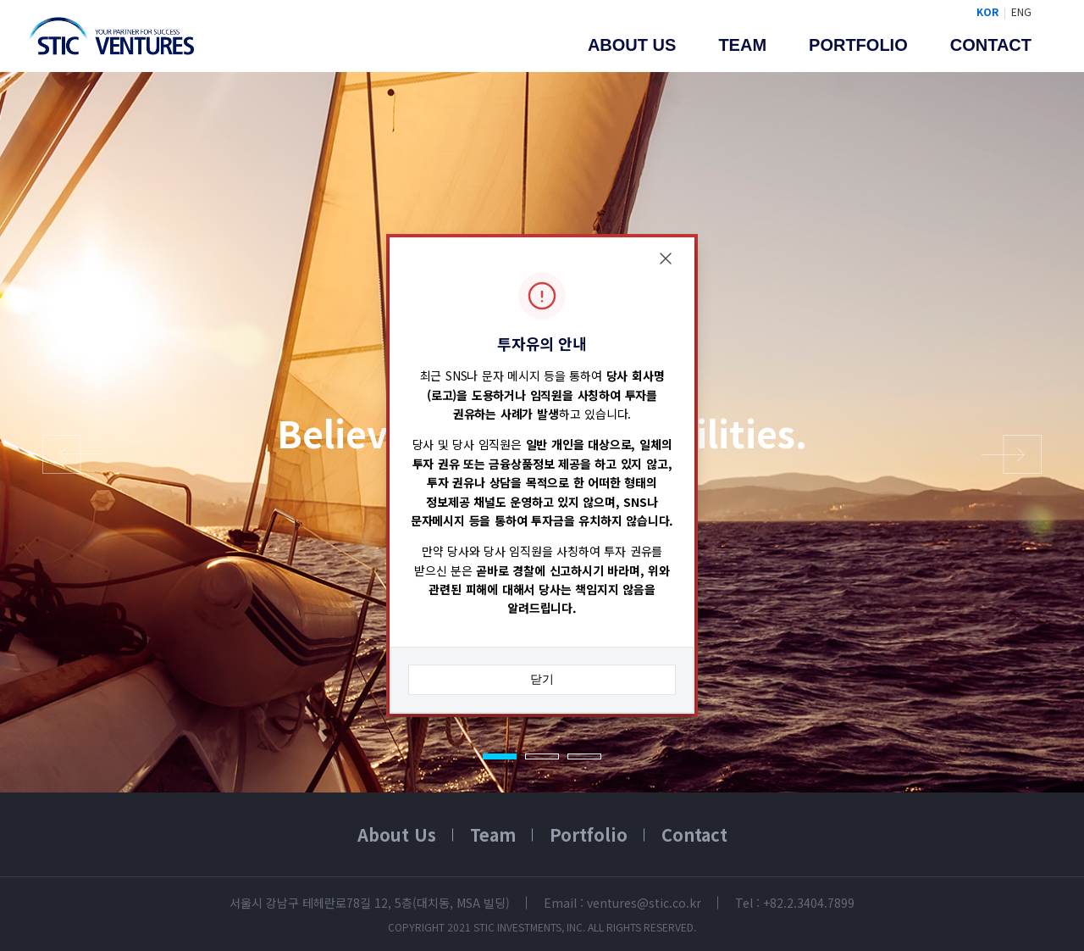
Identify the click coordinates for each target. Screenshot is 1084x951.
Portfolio (858, 44)
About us (632, 44)
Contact (990, 44)
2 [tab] (542, 756)
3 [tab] (584, 756)
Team (742, 44)
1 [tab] (500, 756)
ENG (1021, 11)
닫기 (542, 679)
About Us (396, 834)
